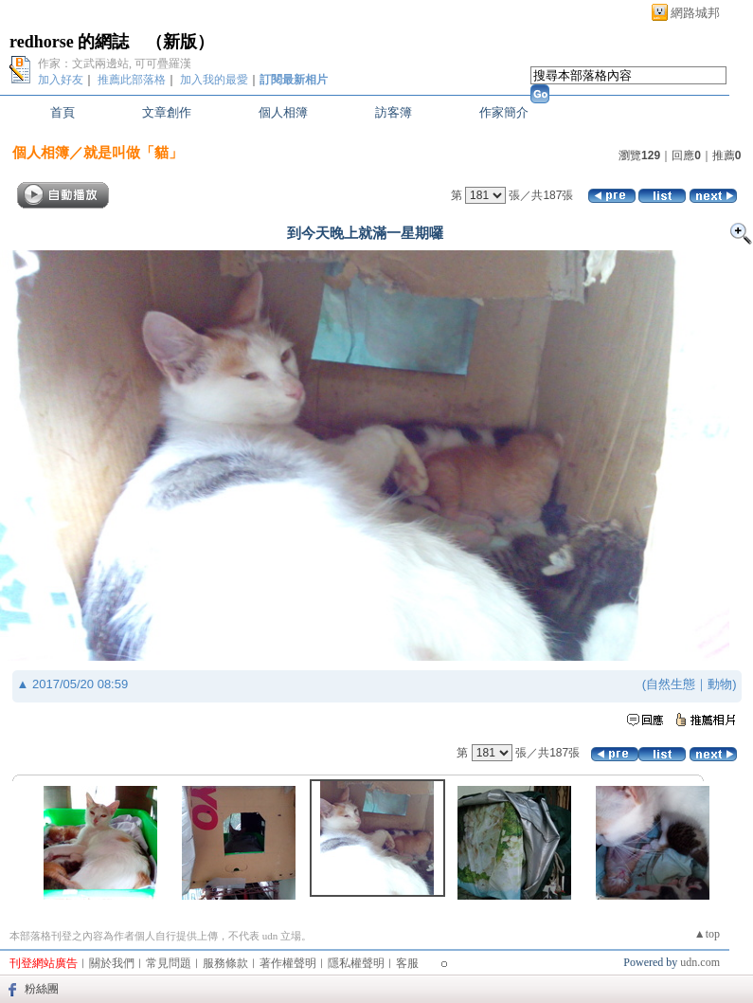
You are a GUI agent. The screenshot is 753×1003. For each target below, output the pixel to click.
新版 (180, 41)
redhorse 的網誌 (69, 41)
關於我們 (111, 963)
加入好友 (60, 79)
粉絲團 (42, 988)
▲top (707, 933)
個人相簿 (283, 112)
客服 (407, 963)
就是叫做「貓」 (133, 152)
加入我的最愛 (214, 79)
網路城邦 (695, 13)
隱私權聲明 (356, 963)
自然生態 (670, 684)
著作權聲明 (288, 963)
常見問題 (168, 963)
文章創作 (166, 112)
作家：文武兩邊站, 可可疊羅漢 (114, 63)
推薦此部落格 (132, 79)
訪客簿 (393, 112)
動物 (720, 684)
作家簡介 (504, 112)
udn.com (700, 962)
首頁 (62, 112)
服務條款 (225, 963)
